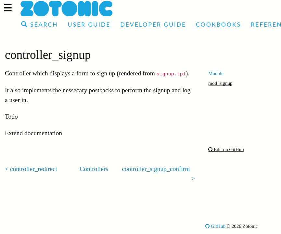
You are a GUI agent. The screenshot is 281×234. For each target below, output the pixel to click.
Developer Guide (153, 24)
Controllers (94, 168)
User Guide (89, 24)
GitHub (215, 226)
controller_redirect (33, 168)
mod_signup (220, 83)
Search (39, 24)
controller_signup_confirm (156, 168)
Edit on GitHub (226, 149)
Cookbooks (218, 24)
